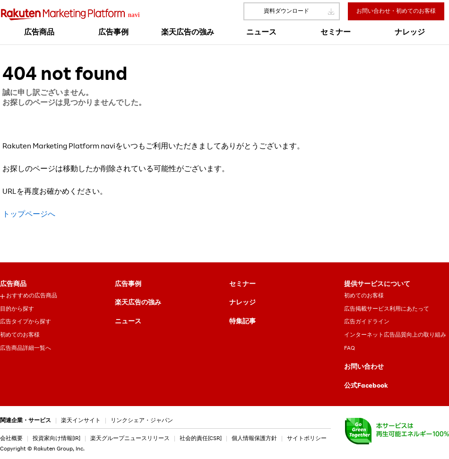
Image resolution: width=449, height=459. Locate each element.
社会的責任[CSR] (201, 439)
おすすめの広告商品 (31, 296)
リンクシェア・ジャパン (142, 421)
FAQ (349, 348)
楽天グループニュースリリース (130, 439)
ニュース (128, 322)
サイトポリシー (307, 439)
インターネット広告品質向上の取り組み (395, 335)
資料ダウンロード (286, 11)
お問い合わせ (364, 367)
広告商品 (13, 284)
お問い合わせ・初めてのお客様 (396, 11)
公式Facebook (366, 386)
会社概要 (11, 439)
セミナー (242, 284)
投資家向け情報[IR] (56, 439)
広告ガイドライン (366, 322)
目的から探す (17, 309)
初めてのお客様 (20, 335)
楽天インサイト (81, 421)
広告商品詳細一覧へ (25, 348)
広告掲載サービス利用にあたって (386, 309)
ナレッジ (242, 303)
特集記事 (242, 322)
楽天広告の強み (138, 303)
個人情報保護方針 (254, 439)
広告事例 (128, 284)
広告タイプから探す (25, 322)
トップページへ (28, 215)
